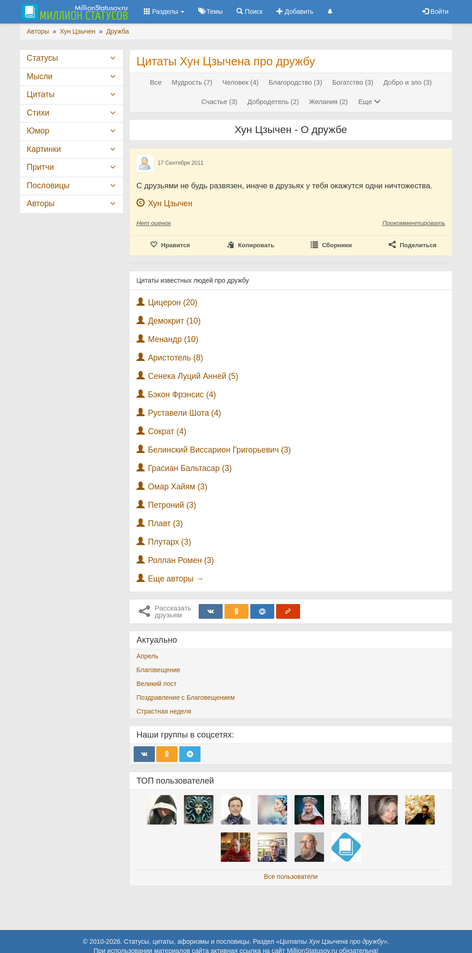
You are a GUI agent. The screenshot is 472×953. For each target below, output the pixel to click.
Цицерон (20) (172, 302)
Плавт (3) (165, 523)
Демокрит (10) (174, 320)
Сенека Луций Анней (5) (193, 376)
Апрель (147, 656)
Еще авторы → (176, 578)
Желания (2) (328, 101)
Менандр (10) (173, 339)
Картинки (44, 149)
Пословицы (48, 185)
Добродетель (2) (273, 101)
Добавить (295, 11)
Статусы (42, 58)
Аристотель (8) (175, 357)
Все (155, 82)
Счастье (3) (219, 101)
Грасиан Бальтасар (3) (190, 468)
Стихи (38, 112)
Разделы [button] (164, 11)
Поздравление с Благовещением (185, 697)
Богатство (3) (352, 82)
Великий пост (156, 683)
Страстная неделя (163, 711)
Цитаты (40, 94)
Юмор (38, 130)
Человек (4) (240, 82)
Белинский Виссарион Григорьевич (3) (219, 449)
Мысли (40, 76)
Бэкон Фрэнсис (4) (182, 394)
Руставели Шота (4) (184, 413)
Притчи (40, 167)
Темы (210, 11)
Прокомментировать (414, 223)
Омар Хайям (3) (177, 486)
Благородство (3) (295, 82)
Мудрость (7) (192, 82)
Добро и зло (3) (408, 82)
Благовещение (158, 670)
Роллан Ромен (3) (181, 560)
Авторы (40, 203)
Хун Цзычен (170, 203)
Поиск (249, 11)
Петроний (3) (172, 505)
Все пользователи (291, 876)
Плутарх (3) (169, 541)
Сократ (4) (167, 431)
